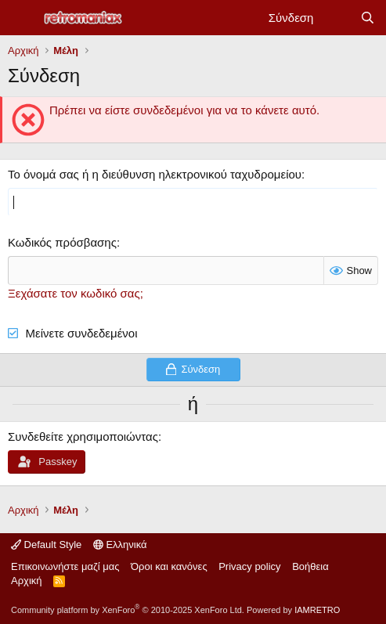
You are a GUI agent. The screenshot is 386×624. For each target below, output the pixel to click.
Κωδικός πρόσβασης (62, 242)
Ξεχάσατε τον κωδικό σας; (75, 293)
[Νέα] (336, 17)
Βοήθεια (310, 566)
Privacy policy (249, 566)
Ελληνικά (120, 544)
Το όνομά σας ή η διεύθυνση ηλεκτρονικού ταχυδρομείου (154, 174)
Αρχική (26, 580)
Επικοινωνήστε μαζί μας (65, 566)
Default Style (46, 544)
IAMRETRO (317, 610)
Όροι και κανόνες (169, 566)
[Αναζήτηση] (367, 17)
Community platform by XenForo (127, 610)
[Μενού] (21, 18)
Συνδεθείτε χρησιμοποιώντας (83, 436)
